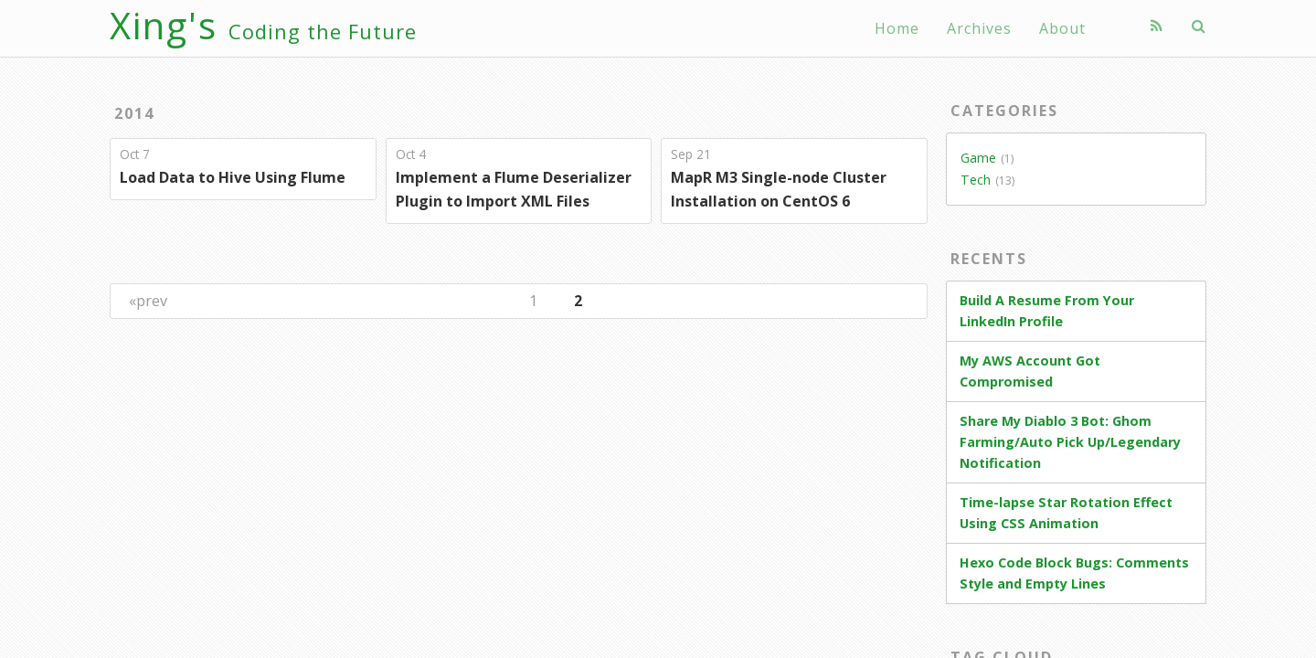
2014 (134, 113)
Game (978, 157)
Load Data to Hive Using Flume (232, 177)
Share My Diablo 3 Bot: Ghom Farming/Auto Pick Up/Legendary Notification (1070, 442)
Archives (979, 28)
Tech (975, 179)
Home (897, 28)
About (1062, 28)
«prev (148, 301)
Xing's (263, 25)
